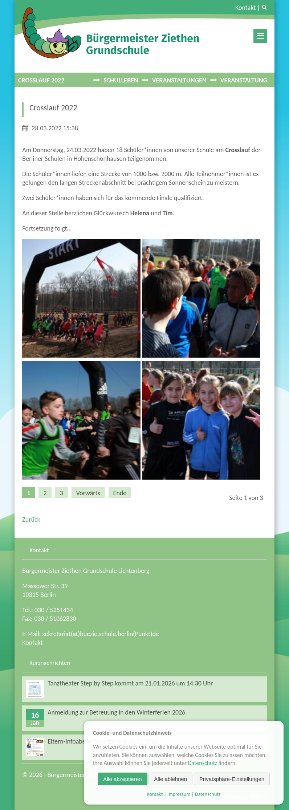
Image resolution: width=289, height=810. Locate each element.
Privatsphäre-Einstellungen (231, 779)
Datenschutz (202, 763)
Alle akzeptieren (122, 779)
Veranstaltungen (179, 80)
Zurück (31, 520)
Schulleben (120, 80)
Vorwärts (88, 493)
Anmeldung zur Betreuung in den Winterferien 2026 (116, 712)
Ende (120, 493)
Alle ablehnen (170, 779)
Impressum (178, 794)
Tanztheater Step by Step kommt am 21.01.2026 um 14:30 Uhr (130, 683)
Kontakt (245, 8)
